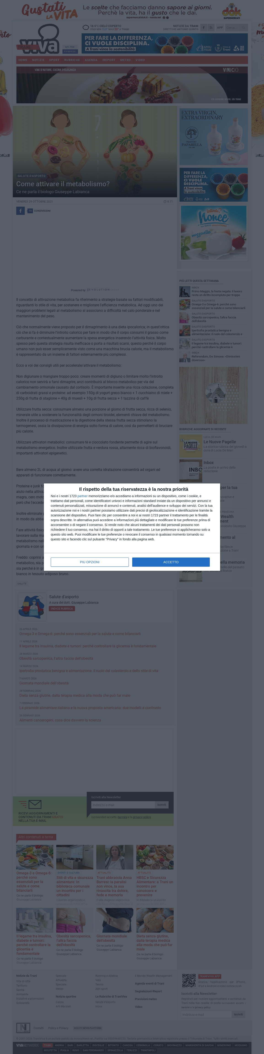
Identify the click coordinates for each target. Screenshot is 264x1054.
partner (83, 496)
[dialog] (132, 527)
